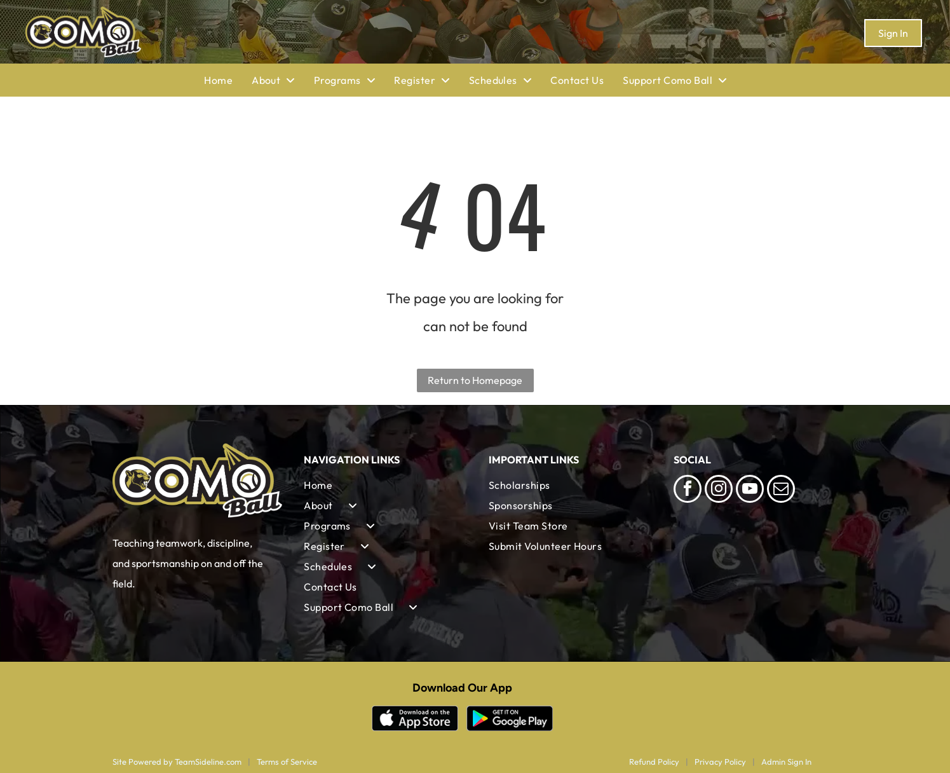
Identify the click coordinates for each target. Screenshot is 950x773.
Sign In (893, 33)
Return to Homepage (475, 380)
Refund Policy (654, 761)
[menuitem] (228, 80)
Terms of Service (287, 761)
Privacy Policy (720, 761)
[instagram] (719, 490)
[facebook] (688, 490)
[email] (781, 490)
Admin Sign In (786, 761)
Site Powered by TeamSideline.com (176, 761)
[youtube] (750, 490)
